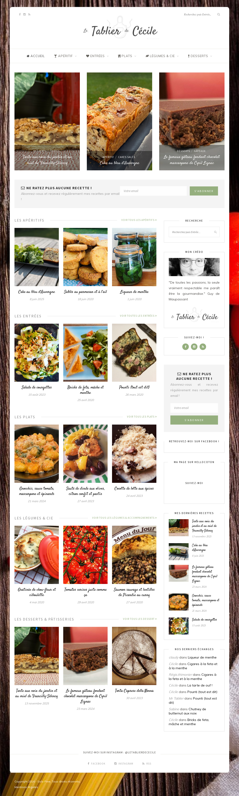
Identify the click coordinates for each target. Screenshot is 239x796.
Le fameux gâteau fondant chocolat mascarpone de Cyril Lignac (192, 160)
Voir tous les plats (142, 416)
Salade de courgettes (37, 387)
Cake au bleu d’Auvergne (119, 163)
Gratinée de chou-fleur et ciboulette (37, 592)
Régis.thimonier (180, 674)
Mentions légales (26, 787)
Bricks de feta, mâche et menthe (85, 390)
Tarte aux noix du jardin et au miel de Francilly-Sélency (47, 160)
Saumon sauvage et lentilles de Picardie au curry (134, 592)
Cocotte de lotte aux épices (134, 488)
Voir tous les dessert (140, 619)
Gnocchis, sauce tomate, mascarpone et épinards (36, 491)
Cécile (173, 664)
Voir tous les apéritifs (139, 220)
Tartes (55, 151)
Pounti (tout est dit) (134, 387)
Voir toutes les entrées (138, 315)
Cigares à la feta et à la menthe (192, 676)
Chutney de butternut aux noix (187, 711)
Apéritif (108, 157)
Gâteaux (200, 151)
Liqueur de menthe (134, 292)
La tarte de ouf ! (199, 685)
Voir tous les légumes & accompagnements (124, 517)
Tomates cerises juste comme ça (85, 592)
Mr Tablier (176, 698)
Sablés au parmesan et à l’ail (85, 292)
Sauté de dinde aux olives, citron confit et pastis (85, 491)
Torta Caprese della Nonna (134, 691)
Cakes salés (126, 157)
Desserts (39, 151)
